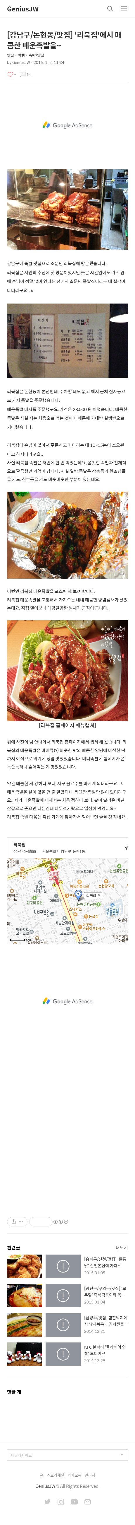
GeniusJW (23, 9)
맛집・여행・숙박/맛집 (25, 55)
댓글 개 (14, 1391)
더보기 (122, 1247)
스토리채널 (55, 1475)
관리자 (90, 1475)
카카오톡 (75, 1475)
